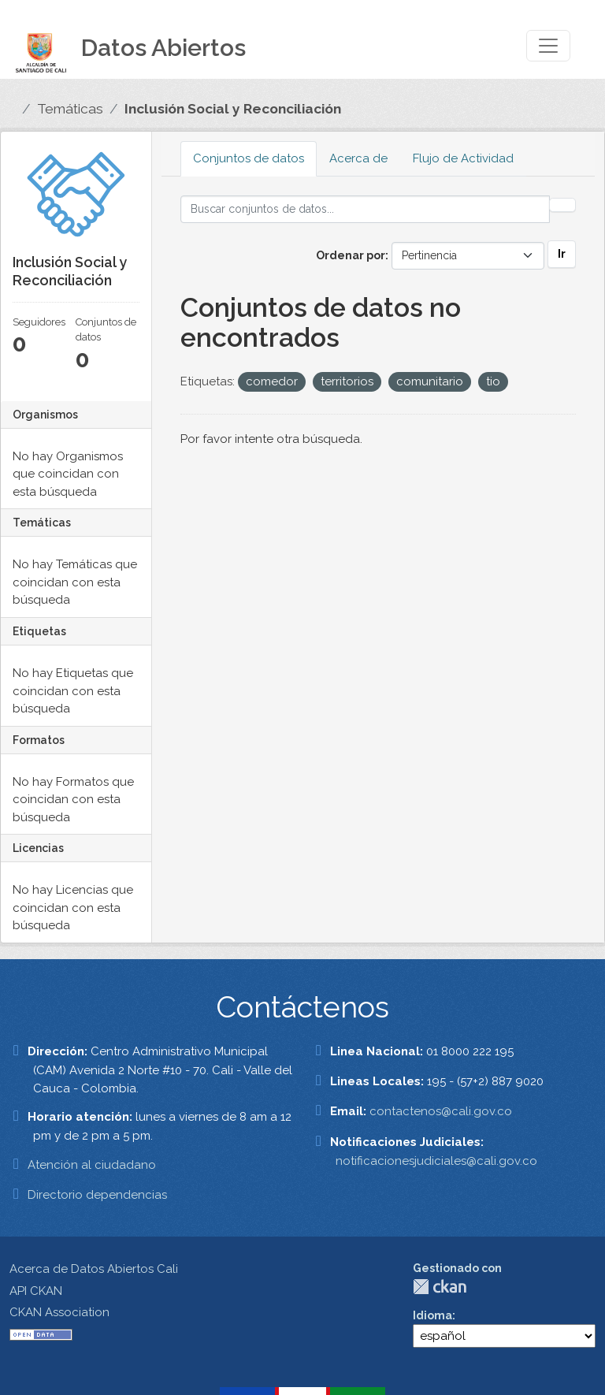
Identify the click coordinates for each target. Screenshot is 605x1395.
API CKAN (35, 1291)
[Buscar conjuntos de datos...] (365, 209)
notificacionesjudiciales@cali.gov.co (436, 1161)
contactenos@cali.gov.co (440, 1111)
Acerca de (358, 158)
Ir (562, 253)
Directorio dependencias (97, 1195)
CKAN (439, 1286)
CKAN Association (59, 1312)
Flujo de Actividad (463, 158)
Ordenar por (350, 255)
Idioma (432, 1315)
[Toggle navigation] (548, 45)
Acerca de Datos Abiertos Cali (93, 1269)
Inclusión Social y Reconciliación (232, 109)
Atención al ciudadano (92, 1165)
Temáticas (70, 109)
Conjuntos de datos (248, 158)
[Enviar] (562, 205)
